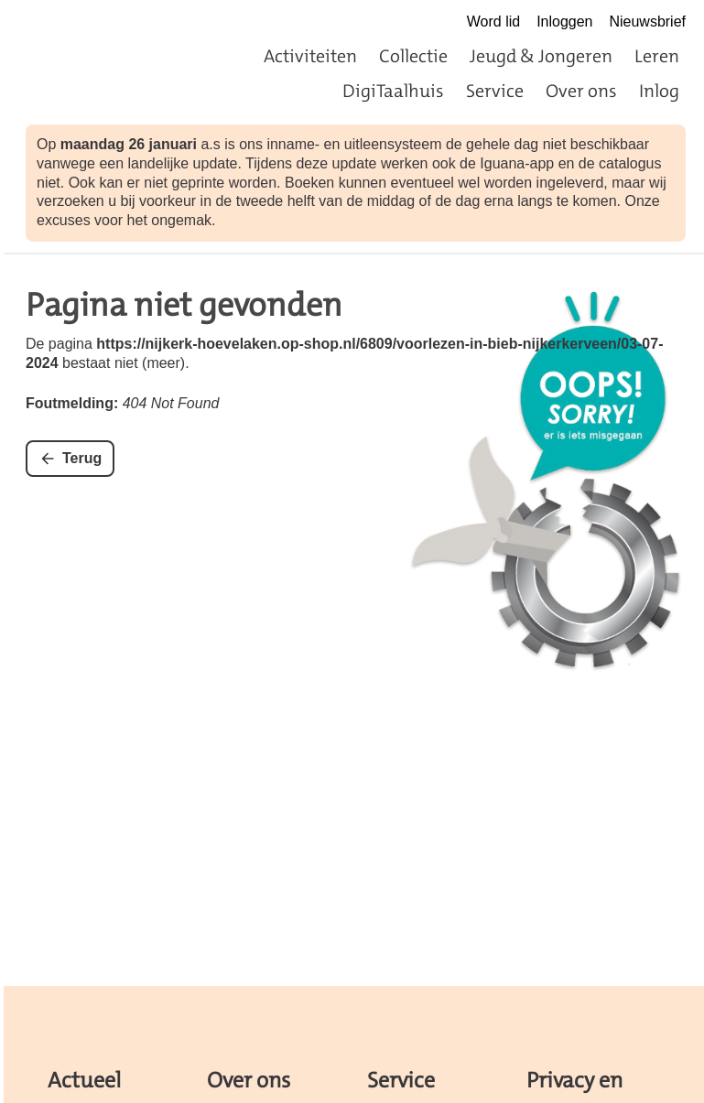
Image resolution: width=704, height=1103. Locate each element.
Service (495, 91)
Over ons (581, 91)
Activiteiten (310, 56)
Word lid (493, 21)
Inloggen (564, 21)
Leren (656, 56)
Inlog (659, 91)
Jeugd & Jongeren (541, 56)
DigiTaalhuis (393, 91)
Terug (82, 458)
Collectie (413, 56)
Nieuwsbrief (647, 21)
